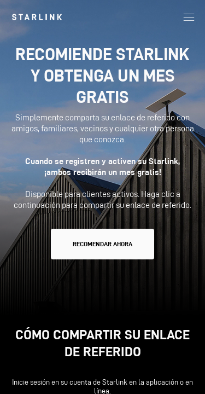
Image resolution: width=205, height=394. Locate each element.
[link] (37, 17)
